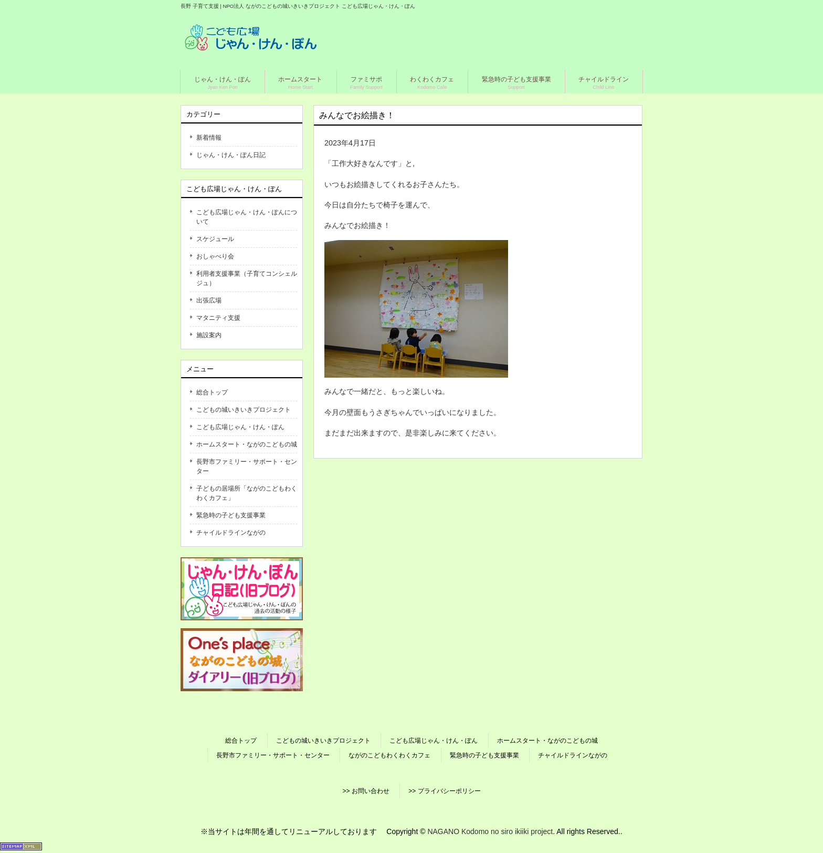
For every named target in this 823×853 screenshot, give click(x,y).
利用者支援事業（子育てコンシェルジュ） (246, 278)
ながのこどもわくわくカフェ (389, 755)
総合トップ (212, 392)
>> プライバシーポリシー (444, 791)
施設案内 (208, 335)
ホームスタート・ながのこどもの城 (246, 444)
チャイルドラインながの (231, 532)
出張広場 (208, 300)
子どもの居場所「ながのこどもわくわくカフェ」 (246, 493)
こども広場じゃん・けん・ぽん (240, 427)
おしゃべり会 (215, 256)
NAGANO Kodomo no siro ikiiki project (490, 831)
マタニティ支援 (218, 317)
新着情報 (208, 137)
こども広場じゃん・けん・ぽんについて (246, 217)
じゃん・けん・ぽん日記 (231, 155)
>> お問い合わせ (365, 791)
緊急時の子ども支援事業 (231, 515)
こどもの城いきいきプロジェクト (243, 409)
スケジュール (215, 239)
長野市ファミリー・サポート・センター (246, 466)
